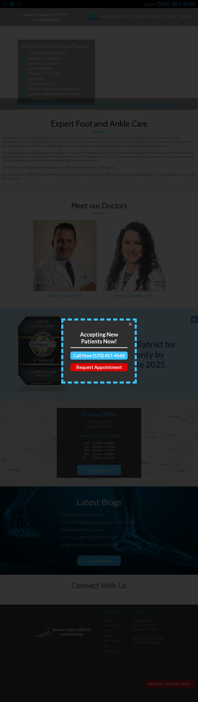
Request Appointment (99, 367)
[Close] (130, 324)
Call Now (99, 355)
